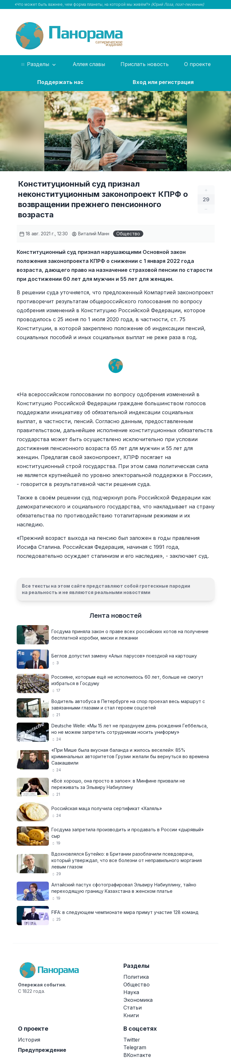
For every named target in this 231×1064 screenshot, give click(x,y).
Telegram (134, 1047)
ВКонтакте (137, 1055)
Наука (131, 992)
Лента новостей (115, 615)
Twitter (131, 1039)
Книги (131, 1015)
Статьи (132, 1007)
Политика (136, 977)
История (29, 1039)
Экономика (138, 1000)
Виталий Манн (90, 233)
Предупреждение (42, 1050)
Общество (128, 233)
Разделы (38, 64)
